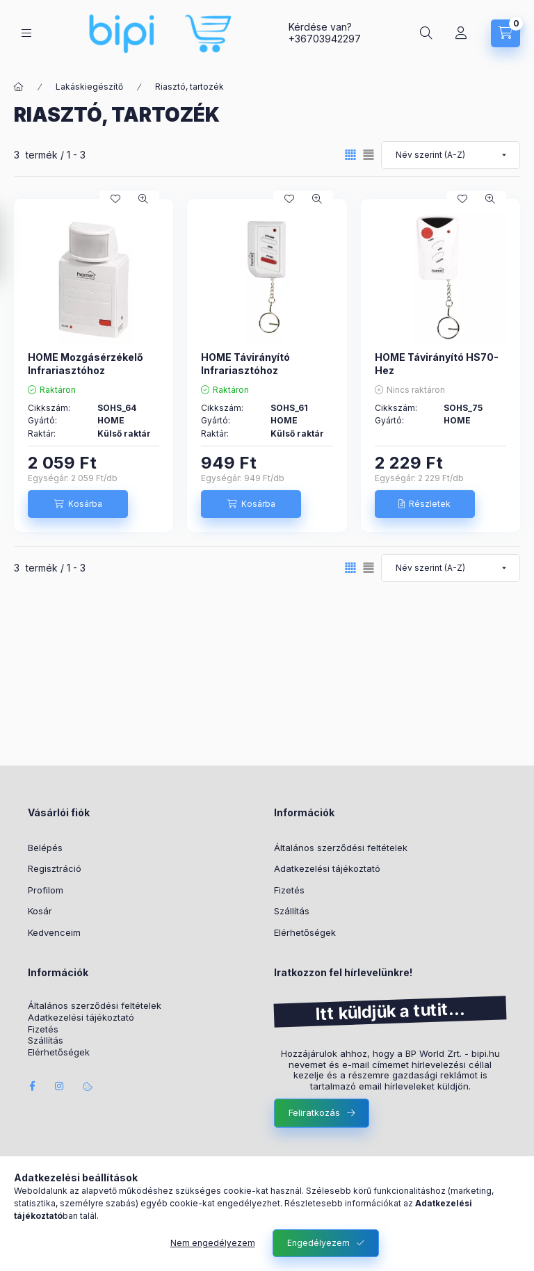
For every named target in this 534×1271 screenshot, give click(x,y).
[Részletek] (425, 504)
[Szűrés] (14, 245)
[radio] (368, 154)
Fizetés (289, 890)
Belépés (45, 847)
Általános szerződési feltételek (340, 847)
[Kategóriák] (26, 33)
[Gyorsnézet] (143, 199)
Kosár (40, 910)
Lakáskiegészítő (89, 86)
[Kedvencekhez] (115, 199)
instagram (60, 1086)
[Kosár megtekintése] (505, 33)
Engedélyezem (318, 1243)
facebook (32, 1086)
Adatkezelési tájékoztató (327, 868)
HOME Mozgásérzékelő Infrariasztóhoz (85, 363)
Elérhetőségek (305, 932)
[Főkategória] (19, 87)
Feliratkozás (314, 1112)
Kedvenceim (54, 932)
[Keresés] (426, 33)
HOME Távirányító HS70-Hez (437, 363)
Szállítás (291, 910)
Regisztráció (54, 868)
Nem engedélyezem (212, 1243)
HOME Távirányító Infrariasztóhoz (245, 363)
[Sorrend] (450, 155)
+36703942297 (325, 38)
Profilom (45, 890)
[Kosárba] (78, 504)
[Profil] (461, 33)
